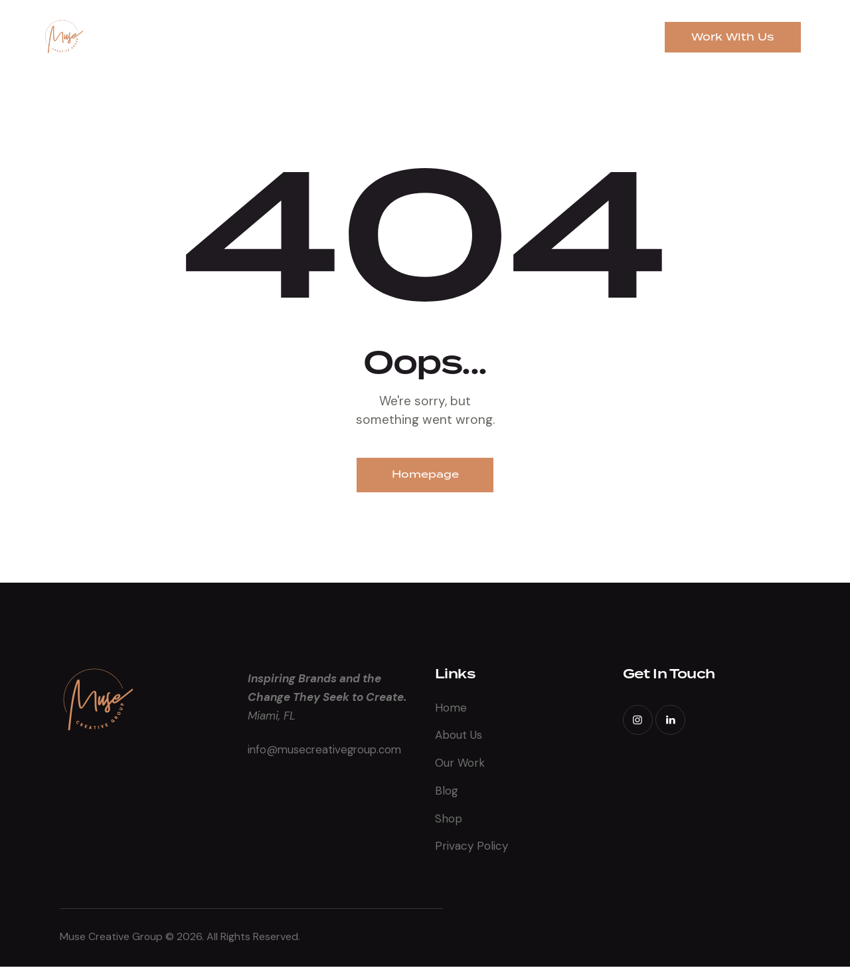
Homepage (425, 476)
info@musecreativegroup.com (327, 751)
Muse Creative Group (113, 940)
